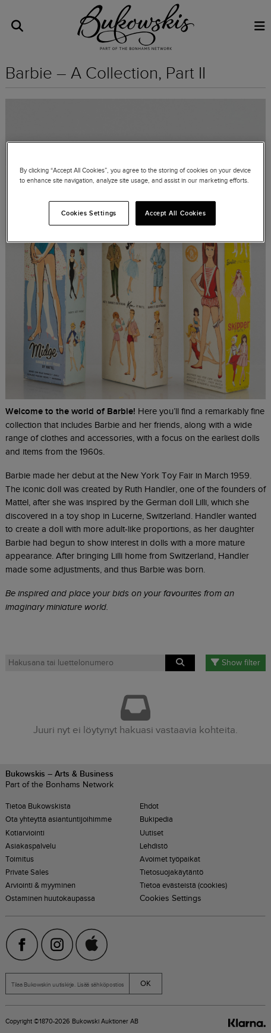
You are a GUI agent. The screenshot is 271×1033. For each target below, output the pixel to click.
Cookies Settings (88, 212)
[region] (135, 192)
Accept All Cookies (175, 212)
